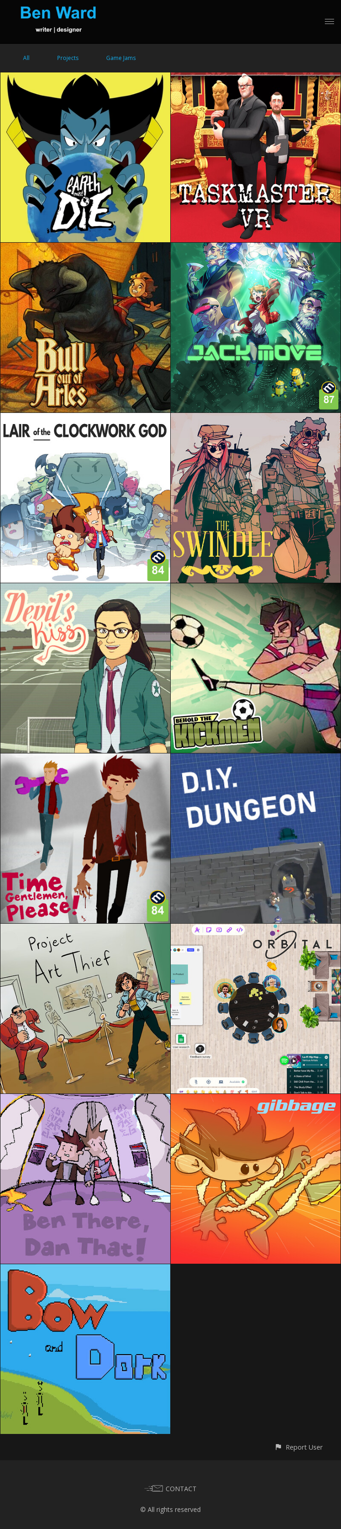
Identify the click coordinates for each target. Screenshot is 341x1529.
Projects (67, 58)
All (26, 58)
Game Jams (121, 58)
